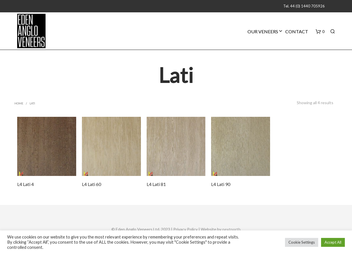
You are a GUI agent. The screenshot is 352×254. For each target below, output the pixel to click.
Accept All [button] (333, 242)
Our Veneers (262, 31)
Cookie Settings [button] (301, 242)
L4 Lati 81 (156, 184)
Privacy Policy (185, 229)
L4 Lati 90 (220, 184)
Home (18, 103)
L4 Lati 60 (91, 184)
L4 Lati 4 (25, 184)
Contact (296, 31)
